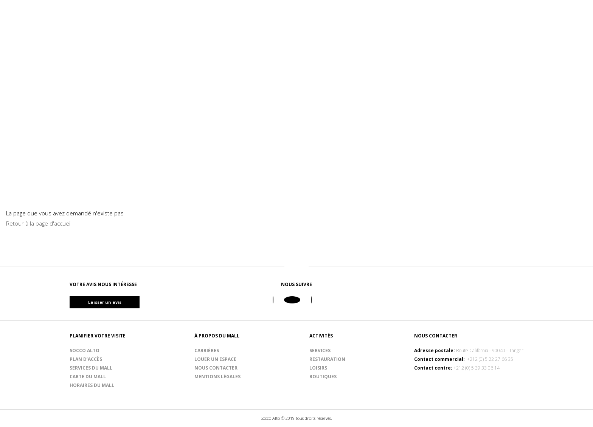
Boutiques (323, 376)
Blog (543, 35)
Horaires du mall (92, 385)
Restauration (327, 359)
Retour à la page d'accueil (38, 223)
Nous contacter (216, 368)
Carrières (206, 350)
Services (320, 350)
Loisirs (318, 368)
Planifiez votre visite (486, 35)
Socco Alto (84, 350)
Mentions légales (217, 376)
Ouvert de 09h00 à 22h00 (474, 14)
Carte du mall (88, 376)
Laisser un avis (118, 302)
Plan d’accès (86, 359)
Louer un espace (215, 359)
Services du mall (91, 368)
